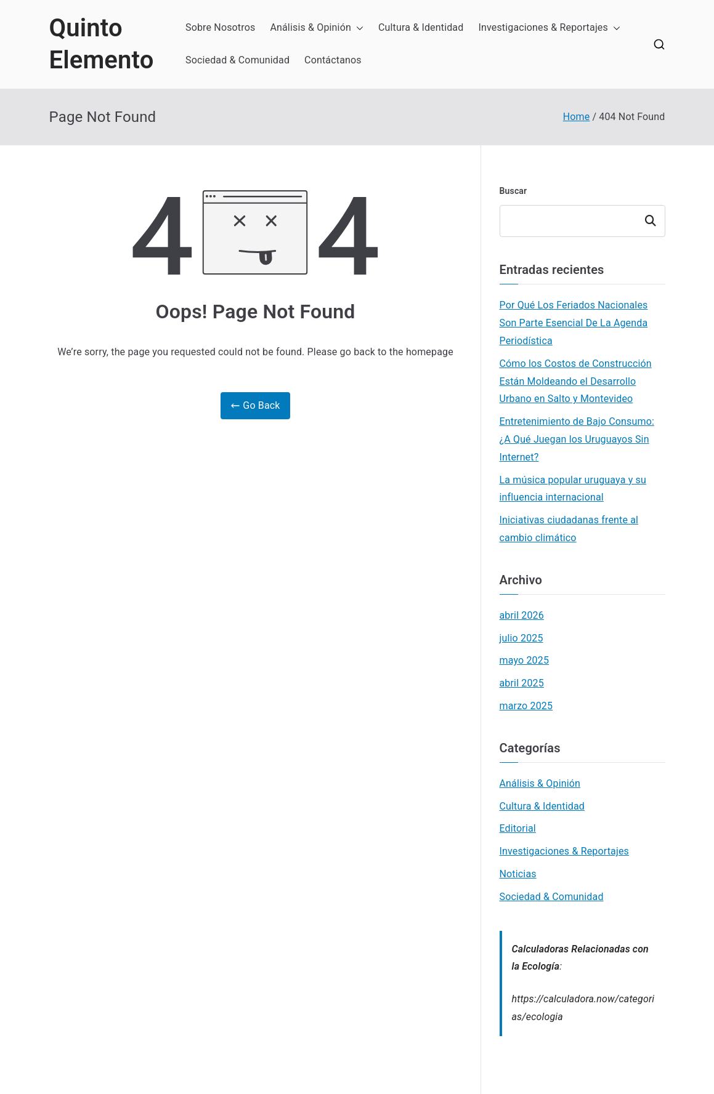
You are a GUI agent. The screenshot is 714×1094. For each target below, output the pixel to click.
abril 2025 (522, 683)
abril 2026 (522, 615)
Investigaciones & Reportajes (549, 28)
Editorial (518, 828)
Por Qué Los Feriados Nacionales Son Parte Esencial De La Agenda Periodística (574, 323)
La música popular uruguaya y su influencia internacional (573, 489)
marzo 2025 (526, 706)
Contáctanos (333, 60)
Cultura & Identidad (421, 27)
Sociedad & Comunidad (237, 60)
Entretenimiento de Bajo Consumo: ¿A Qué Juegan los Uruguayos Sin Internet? (577, 439)
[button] (357, 28)
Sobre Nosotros (220, 27)
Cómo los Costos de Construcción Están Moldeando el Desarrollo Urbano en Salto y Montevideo (576, 381)
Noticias (518, 874)
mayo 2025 (525, 660)
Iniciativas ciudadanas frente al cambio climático (569, 529)
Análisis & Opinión (316, 28)
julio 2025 (521, 638)
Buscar (513, 191)
